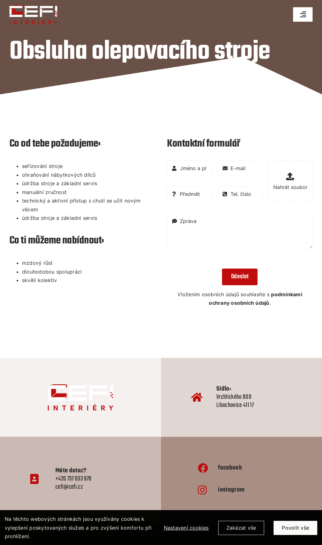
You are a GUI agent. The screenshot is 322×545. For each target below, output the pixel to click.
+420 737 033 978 (73, 479)
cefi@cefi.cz (69, 487)
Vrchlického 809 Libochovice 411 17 (235, 401)
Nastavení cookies (186, 529)
